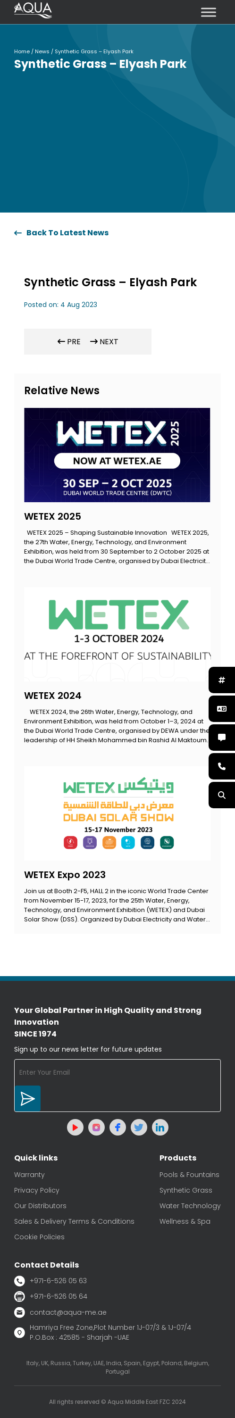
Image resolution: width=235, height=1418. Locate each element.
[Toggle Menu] (208, 12)
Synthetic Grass (185, 1190)
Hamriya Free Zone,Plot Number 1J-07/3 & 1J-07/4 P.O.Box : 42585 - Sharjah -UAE (102, 1332)
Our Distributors (40, 1206)
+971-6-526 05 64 (50, 1296)
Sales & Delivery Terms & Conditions (74, 1221)
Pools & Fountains (189, 1174)
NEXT (104, 341)
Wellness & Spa (184, 1221)
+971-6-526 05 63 (50, 1281)
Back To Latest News (61, 232)
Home (22, 51)
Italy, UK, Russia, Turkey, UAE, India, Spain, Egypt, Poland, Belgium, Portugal (117, 1367)
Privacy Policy (36, 1190)
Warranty (29, 1174)
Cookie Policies (39, 1237)
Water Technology (190, 1206)
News (42, 51)
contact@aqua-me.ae (60, 1312)
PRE (69, 341)
